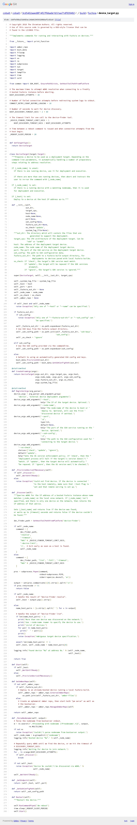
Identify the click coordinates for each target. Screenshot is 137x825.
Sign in (131, 4)
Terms (31, 820)
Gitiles (16, 820)
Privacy (23, 820)
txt (125, 820)
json (132, 820)
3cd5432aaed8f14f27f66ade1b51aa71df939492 (48, 13)
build (83, 13)
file (58, 20)
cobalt (6, 13)
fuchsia (92, 13)
